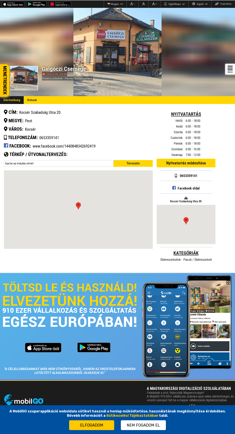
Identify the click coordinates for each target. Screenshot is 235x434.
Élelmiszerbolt (83, 78)
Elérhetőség (12, 100)
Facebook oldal (186, 188)
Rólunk (32, 100)
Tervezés (133, 163)
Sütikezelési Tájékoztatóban (132, 415)
